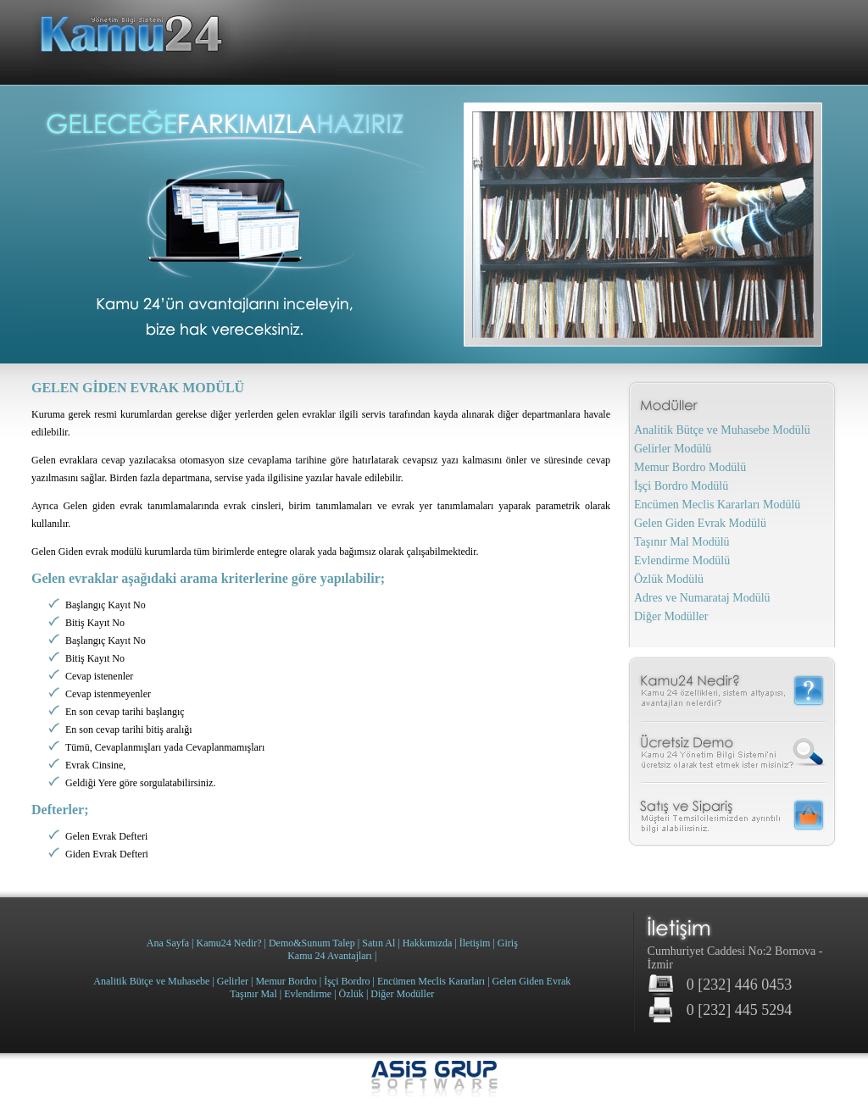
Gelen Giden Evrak (531, 981)
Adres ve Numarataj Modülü (702, 597)
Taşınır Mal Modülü (682, 541)
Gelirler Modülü (672, 448)
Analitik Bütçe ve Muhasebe (151, 981)
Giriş (508, 943)
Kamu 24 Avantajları (329, 956)
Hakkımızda (428, 943)
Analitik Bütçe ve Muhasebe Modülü (722, 430)
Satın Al (378, 943)
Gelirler (232, 981)
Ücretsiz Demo (732, 753)
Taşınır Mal (253, 994)
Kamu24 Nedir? (229, 943)
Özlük (351, 994)
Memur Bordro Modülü (690, 467)
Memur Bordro (285, 981)
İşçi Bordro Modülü (681, 486)
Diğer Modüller (671, 616)
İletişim (475, 943)
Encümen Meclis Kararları (431, 981)
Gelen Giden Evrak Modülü (700, 523)
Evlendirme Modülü (682, 560)
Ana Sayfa (168, 943)
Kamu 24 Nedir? (732, 689)
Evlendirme (307, 994)
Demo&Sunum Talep (312, 943)
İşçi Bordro (347, 981)
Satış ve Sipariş (732, 818)
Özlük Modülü (669, 579)
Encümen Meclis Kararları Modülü (717, 504)
